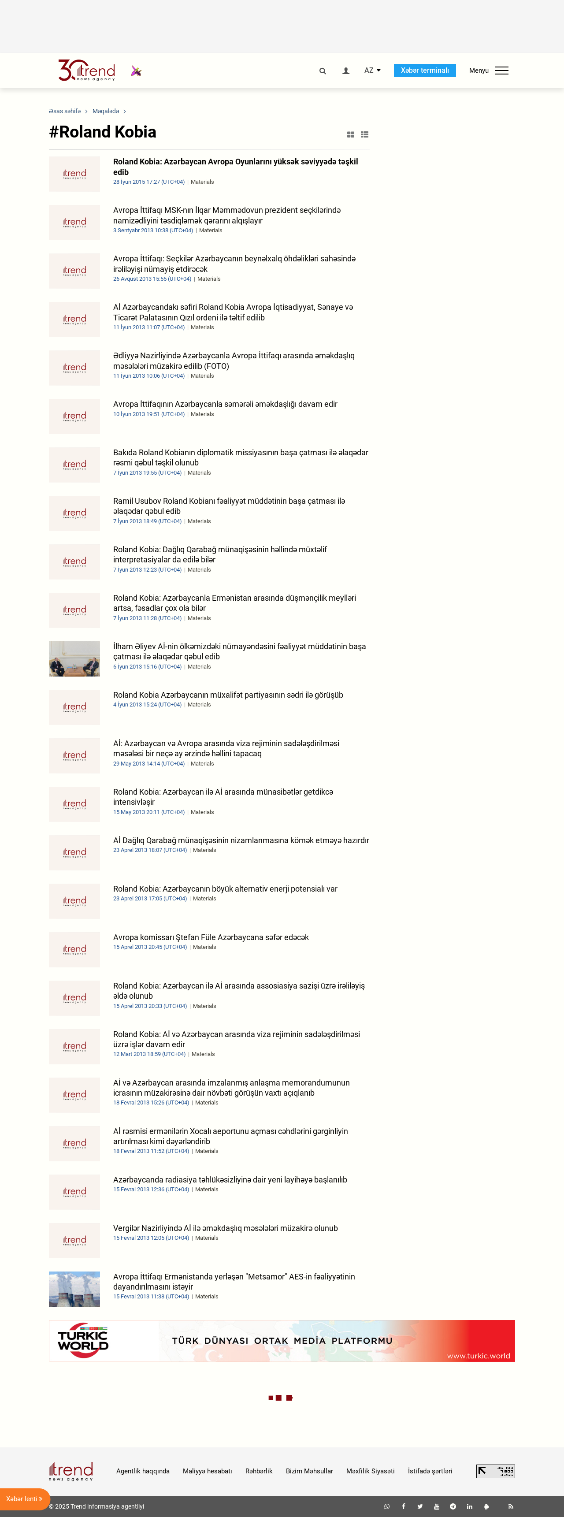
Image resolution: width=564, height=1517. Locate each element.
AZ (369, 70)
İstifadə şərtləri (430, 1471)
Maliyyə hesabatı (207, 1471)
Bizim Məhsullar (309, 1471)
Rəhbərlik (259, 1471)
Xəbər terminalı (425, 70)
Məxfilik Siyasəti (370, 1471)
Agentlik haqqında (143, 1471)
